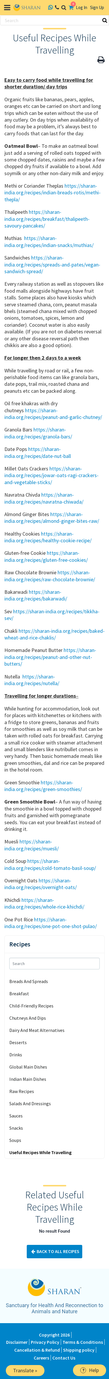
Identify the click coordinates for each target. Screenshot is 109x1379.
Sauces (16, 1116)
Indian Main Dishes (27, 1079)
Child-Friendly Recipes (31, 1006)
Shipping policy (78, 1350)
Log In (81, 7)
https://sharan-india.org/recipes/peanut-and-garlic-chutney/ (53, 413)
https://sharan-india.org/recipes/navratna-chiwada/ (43, 498)
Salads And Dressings (30, 1103)
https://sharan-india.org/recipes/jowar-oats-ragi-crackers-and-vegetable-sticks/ (51, 475)
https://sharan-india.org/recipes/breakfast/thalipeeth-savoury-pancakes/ (47, 219)
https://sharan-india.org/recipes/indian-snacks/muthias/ (49, 241)
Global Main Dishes (28, 1067)
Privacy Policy (45, 1342)
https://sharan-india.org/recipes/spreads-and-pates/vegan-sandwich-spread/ (52, 264)
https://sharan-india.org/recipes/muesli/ (31, 845)
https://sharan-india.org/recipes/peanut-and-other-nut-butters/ (50, 657)
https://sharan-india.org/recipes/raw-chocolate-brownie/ (49, 575)
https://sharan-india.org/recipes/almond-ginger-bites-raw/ (51, 517)
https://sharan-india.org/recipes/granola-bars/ (38, 433)
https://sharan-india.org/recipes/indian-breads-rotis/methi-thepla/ (52, 192)
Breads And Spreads (28, 981)
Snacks (16, 1128)
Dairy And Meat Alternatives (37, 1030)
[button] (101, 60)
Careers (41, 1358)
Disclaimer (17, 1342)
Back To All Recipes (54, 1251)
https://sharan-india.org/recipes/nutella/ (31, 680)
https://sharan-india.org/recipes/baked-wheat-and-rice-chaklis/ (54, 634)
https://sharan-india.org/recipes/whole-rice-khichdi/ (44, 903)
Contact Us (63, 1358)
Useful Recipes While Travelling (40, 1152)
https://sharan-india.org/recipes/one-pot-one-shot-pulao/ (50, 923)
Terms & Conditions (82, 1342)
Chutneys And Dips (27, 1018)
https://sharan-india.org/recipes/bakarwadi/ (35, 595)
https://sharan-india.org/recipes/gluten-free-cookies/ (46, 556)
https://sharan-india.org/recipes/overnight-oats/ (40, 884)
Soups (15, 1140)
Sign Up (97, 7)
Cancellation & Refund (37, 1350)
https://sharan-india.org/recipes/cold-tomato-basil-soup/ (50, 864)
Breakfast (19, 993)
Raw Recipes (21, 1091)
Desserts (18, 1042)
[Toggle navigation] (6, 7)
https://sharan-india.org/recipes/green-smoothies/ (43, 785)
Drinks (15, 1055)
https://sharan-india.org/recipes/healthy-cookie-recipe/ (48, 537)
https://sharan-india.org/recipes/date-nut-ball (37, 452)
